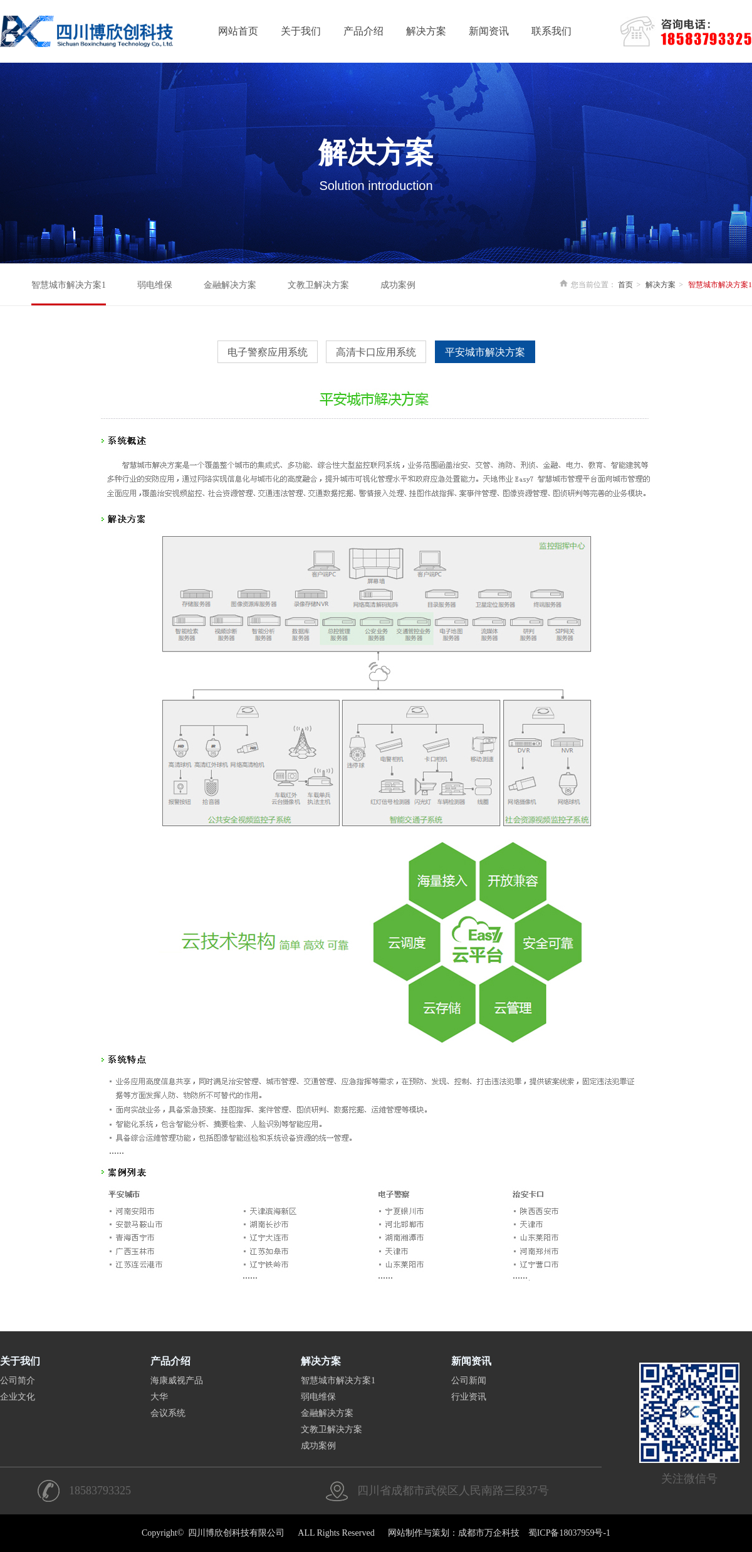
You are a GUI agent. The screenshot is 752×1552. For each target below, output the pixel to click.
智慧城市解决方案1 (68, 285)
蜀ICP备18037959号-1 (569, 1533)
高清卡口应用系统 (376, 352)
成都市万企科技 (489, 1533)
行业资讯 (468, 1397)
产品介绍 (363, 31)
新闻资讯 (489, 31)
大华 (159, 1397)
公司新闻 (468, 1380)
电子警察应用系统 (267, 352)
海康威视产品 (176, 1380)
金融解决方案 (230, 285)
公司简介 (17, 1380)
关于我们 (301, 31)
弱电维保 (154, 285)
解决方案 (426, 31)
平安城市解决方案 (485, 352)
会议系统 (167, 1413)
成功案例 (397, 285)
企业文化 (17, 1397)
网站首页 (238, 31)
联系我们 (551, 31)
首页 (625, 284)
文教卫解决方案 (318, 285)
